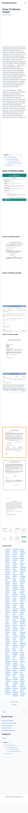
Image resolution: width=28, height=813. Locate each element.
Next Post (14, 704)
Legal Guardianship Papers (23, 632)
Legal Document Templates (15, 677)
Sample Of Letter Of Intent (15, 612)
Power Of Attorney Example (7, 598)
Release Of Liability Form (15, 655)
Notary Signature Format (15, 563)
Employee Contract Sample (22, 683)
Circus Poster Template (7, 720)
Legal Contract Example (22, 652)
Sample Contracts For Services (23, 594)
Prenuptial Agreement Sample (22, 610)
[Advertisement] (14, 31)
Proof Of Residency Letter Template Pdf (22, 659)
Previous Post (14, 701)
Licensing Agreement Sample (15, 683)
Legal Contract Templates (7, 668)
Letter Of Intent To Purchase (15, 627)
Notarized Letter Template (15, 569)
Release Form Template (15, 601)
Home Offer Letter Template (23, 627)
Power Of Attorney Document (7, 576)
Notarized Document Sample (7, 657)
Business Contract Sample (22, 677)
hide (10, 155)
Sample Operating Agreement (15, 645)
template (4, 738)
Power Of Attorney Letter (7, 645)
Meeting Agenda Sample (22, 605)
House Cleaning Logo (7, 725)
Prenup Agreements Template (23, 576)
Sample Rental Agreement (15, 607)
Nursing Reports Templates (8, 730)
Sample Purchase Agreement (22, 666)
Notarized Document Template (7, 673)
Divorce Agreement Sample (15, 621)
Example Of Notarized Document (8, 663)
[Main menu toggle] (25, 3)
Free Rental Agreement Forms (23, 599)
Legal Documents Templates (8, 679)
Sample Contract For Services (16, 672)
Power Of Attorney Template (7, 639)
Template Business (9, 3)
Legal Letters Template (7, 684)
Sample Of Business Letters (15, 596)
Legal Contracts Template (15, 661)
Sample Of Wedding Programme (15, 666)
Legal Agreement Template (15, 558)
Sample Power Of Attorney (7, 563)
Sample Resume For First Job (23, 693)
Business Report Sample (15, 632)
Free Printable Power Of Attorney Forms (7, 583)
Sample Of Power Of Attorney (7, 551)
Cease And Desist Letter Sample (23, 688)
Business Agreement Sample (22, 552)
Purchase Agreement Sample (22, 581)
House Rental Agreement (15, 650)
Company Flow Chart (7, 728)
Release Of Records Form (22, 646)
